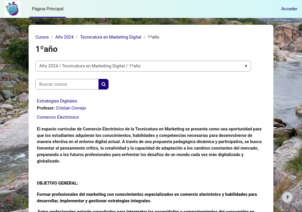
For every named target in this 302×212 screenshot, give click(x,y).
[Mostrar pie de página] (287, 197)
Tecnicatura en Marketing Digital (112, 37)
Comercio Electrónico (58, 117)
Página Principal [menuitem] (47, 8)
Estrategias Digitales (57, 101)
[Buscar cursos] (67, 84)
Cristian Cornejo (72, 108)
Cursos (42, 37)
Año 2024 (65, 37)
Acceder (289, 8)
